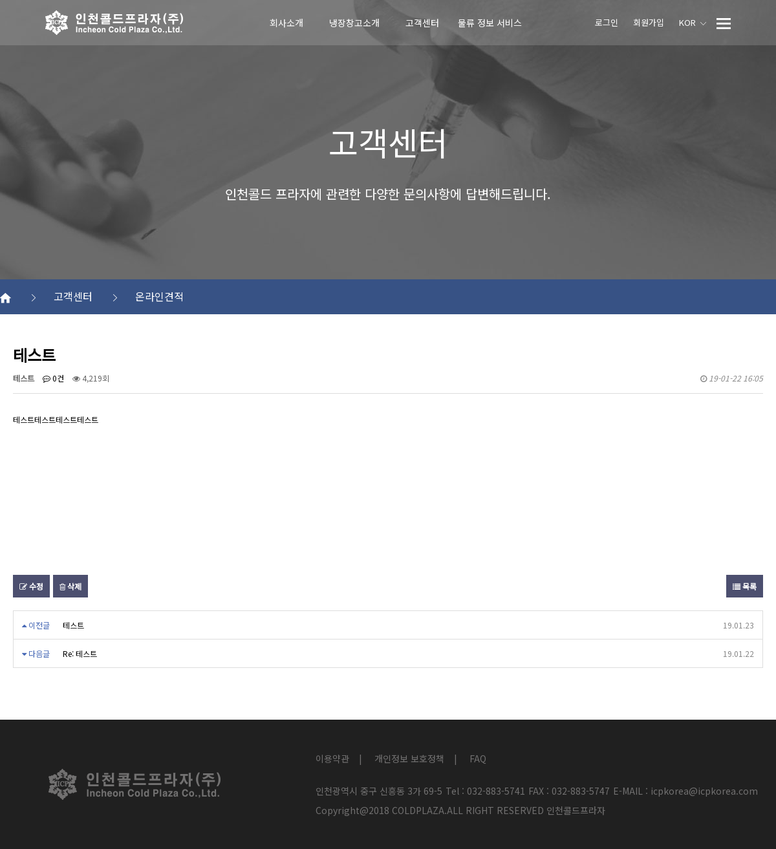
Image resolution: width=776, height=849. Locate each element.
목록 (745, 586)
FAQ (477, 758)
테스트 (73, 624)
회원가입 (648, 22)
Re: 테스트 (80, 653)
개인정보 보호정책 (409, 758)
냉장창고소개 (354, 22)
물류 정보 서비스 (490, 22)
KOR (692, 22)
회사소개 (286, 22)
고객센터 (422, 22)
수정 (31, 586)
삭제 (70, 586)
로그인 (606, 22)
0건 (53, 377)
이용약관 (332, 758)
